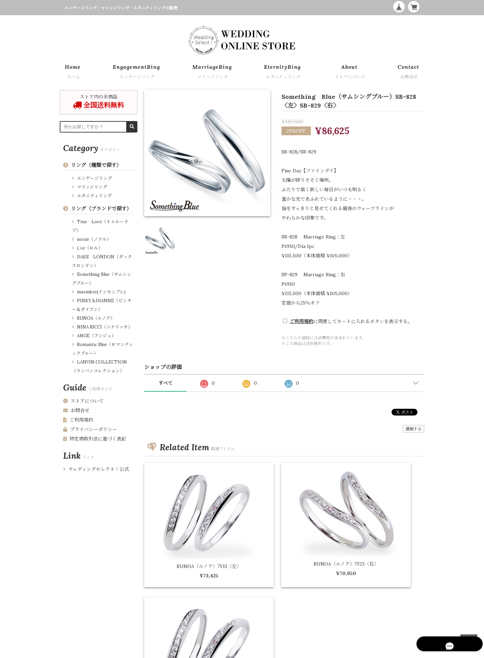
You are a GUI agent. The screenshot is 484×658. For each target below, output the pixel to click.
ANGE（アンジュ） (96, 336)
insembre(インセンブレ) (101, 292)
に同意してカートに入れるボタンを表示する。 (351, 321)
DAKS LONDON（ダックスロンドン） (102, 261)
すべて (165, 383)
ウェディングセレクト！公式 (96, 469)
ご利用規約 (301, 321)
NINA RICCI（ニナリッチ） (104, 327)
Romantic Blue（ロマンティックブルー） (102, 349)
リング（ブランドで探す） (101, 208)
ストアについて (83, 401)
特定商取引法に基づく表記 (94, 439)
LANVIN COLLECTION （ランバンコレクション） (99, 366)
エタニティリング (94, 196)
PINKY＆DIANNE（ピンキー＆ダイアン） (102, 305)
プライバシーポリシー (90, 429)
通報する (413, 428)
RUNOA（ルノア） (96, 318)
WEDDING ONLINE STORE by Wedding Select (378, 651)
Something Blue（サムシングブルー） (101, 278)
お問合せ (76, 410)
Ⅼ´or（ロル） (90, 248)
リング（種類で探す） (96, 165)
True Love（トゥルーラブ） (100, 226)
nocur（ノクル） (94, 239)
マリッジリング (92, 187)
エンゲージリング (94, 178)
